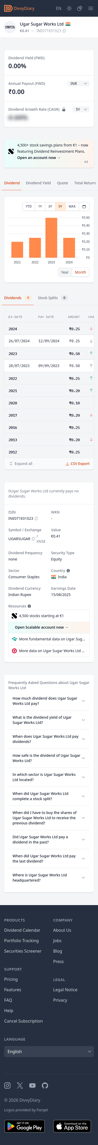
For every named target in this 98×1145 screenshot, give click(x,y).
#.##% (18, 117)
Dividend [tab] (12, 182)
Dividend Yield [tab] (38, 182)
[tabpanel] (49, 240)
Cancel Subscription (23, 1021)
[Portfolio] (79, 8)
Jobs (57, 940)
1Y (40, 206)
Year (65, 272)
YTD (29, 206)
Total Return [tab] (85, 182)
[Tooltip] (67, 571)
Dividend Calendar (22, 930)
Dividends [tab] (18, 297)
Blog (57, 951)
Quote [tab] (62, 182)
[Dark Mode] (69, 8)
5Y (60, 206)
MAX (72, 206)
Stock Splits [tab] (53, 297)
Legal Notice (65, 990)
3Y (50, 206)
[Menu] (90, 8)
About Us (62, 930)
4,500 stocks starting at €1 (41, 615)
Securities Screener (23, 951)
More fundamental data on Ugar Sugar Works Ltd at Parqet (52, 638)
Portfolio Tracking (21, 940)
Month (80, 272)
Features (12, 990)
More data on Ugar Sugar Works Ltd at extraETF (52, 650)
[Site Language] (59, 8)
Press (58, 961)
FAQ (8, 1000)
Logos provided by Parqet (26, 1109)
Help (8, 1010)
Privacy (60, 1000)
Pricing (11, 979)
